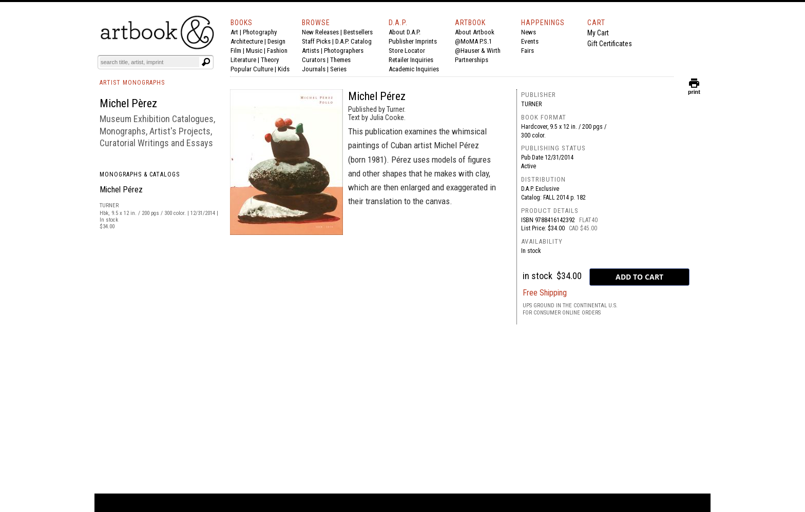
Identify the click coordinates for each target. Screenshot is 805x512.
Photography (260, 32)
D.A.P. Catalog (353, 41)
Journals (313, 69)
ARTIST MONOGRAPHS (132, 82)
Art (234, 32)
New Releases (320, 32)
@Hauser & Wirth (478, 50)
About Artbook (474, 32)
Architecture (247, 41)
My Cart (598, 33)
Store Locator (407, 50)
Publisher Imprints (413, 41)
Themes (340, 60)
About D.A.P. (404, 32)
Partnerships (471, 60)
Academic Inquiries (414, 69)
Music (254, 50)
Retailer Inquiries (411, 60)
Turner (531, 104)
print (694, 89)
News (528, 32)
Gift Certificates (609, 44)
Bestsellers (358, 32)
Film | (238, 50)
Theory (270, 60)
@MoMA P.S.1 (473, 41)
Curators (313, 60)
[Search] (149, 62)
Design (276, 41)
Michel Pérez (121, 189)
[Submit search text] (206, 62)
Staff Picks (316, 41)
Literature (243, 60)
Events (530, 41)
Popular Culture (252, 69)
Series (338, 69)
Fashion (277, 50)
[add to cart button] (639, 277)
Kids (284, 69)
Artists (310, 50)
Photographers (343, 50)
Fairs (527, 50)
